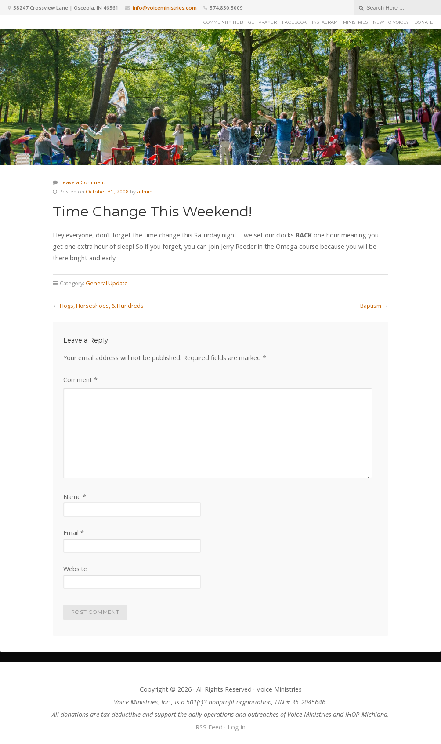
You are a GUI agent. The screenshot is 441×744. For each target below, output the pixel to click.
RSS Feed (209, 727)
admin (144, 191)
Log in (237, 727)
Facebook (294, 22)
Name (74, 496)
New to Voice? (391, 22)
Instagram (325, 22)
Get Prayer (262, 22)
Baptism (370, 306)
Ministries (355, 22)
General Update (107, 283)
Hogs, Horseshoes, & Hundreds (102, 306)
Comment (80, 380)
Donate (423, 22)
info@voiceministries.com (165, 7)
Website (75, 569)
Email (73, 533)
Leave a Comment (82, 182)
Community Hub (223, 22)
